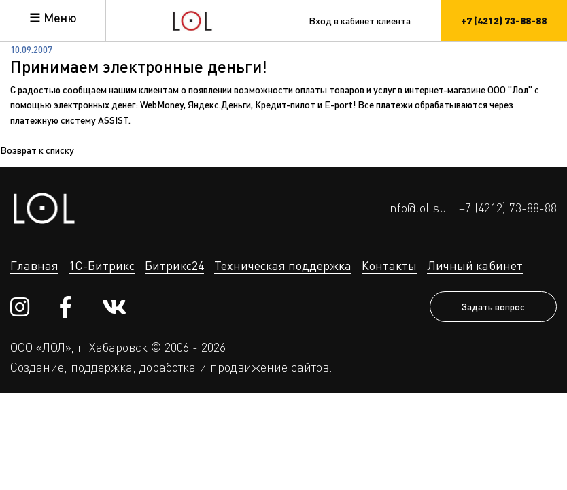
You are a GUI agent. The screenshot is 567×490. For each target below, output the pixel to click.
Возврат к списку (37, 150)
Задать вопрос (493, 306)
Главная (34, 265)
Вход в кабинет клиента (360, 20)
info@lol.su (416, 207)
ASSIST (113, 120)
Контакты (389, 265)
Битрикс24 (174, 265)
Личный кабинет (475, 265)
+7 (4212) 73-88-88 (508, 207)
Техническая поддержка (282, 265)
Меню (60, 17)
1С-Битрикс (102, 265)
